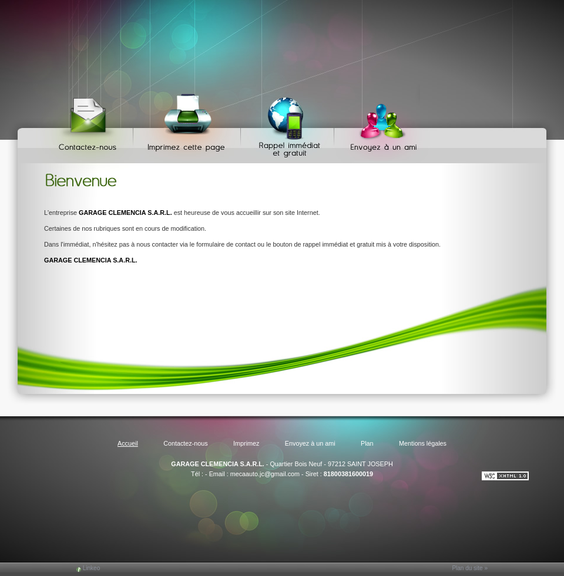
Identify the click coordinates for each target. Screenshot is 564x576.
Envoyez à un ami (378, 123)
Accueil (128, 443)
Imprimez (188, 123)
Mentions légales (422, 443)
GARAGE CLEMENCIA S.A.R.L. (217, 463)
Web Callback (289, 123)
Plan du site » (470, 568)
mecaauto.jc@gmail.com (265, 473)
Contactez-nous (89, 123)
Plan (367, 443)
